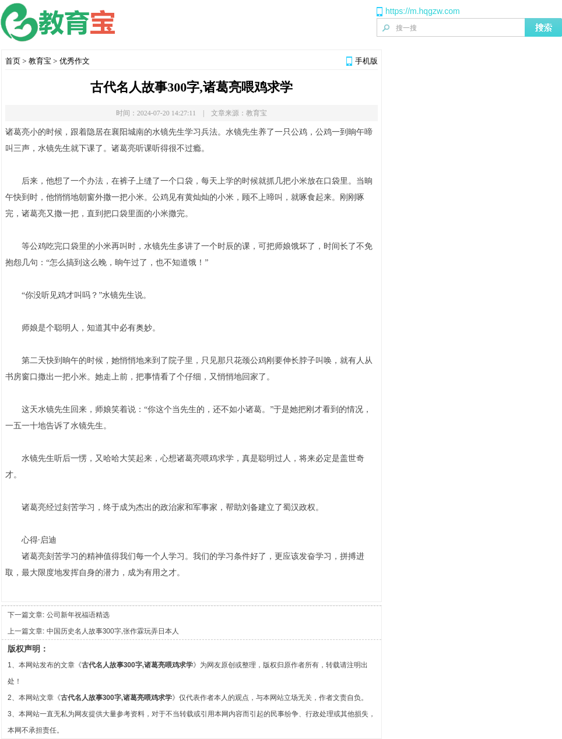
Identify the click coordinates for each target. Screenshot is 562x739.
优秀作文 (74, 61)
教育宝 (40, 61)
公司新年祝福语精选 (78, 615)
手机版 (366, 61)
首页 (12, 61)
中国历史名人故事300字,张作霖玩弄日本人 (113, 631)
